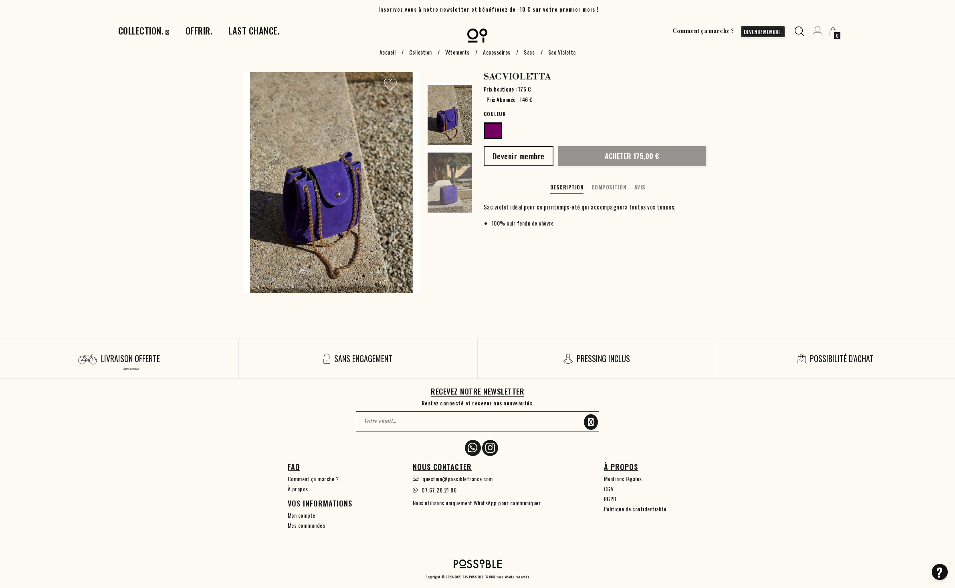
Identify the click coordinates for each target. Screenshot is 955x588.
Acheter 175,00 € (632, 156)
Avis (640, 187)
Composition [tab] (609, 187)
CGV (609, 488)
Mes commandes (306, 525)
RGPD (610, 498)
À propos (298, 488)
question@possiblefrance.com (457, 478)
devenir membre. (763, 32)
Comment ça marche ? (703, 31)
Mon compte (301, 515)
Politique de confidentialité (635, 509)
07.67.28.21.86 (439, 490)
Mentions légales (623, 478)
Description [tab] (567, 187)
